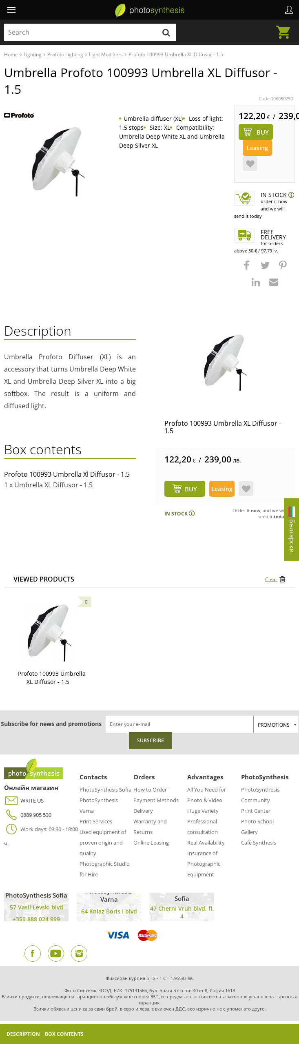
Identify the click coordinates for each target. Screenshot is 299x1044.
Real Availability (206, 842)
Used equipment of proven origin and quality (103, 842)
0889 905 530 (27, 815)
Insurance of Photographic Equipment (203, 863)
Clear (271, 579)
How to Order (150, 789)
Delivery (143, 810)
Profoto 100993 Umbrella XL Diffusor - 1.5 (222, 427)
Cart (285, 27)
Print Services (96, 821)
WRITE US (24, 801)
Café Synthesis (258, 842)
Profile (289, 10)
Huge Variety (203, 810)
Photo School (257, 821)
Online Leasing (151, 842)
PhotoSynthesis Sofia (105, 789)
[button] (248, 269)
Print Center (255, 810)
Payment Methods (156, 800)
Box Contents (64, 1034)
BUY (191, 489)
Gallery (249, 832)
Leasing (257, 148)
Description (23, 1034)
